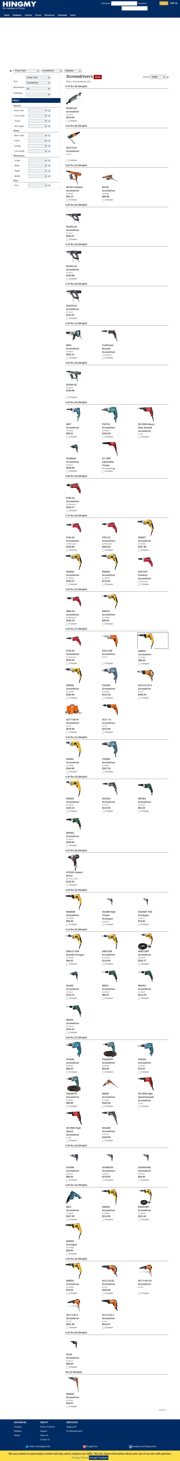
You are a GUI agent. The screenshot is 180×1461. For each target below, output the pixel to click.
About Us (44, 1435)
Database (17, 15)
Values (17, 1435)
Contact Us (45, 1439)
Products (18, 1427)
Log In (164, 3)
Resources (50, 15)
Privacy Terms (80, 1457)
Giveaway (62, 15)
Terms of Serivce (47, 1427)
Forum (38, 15)
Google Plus (90, 1446)
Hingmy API (71, 1427)
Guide (97, 77)
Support (43, 1431)
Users (73, 15)
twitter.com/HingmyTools (37, 1446)
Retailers (18, 1431)
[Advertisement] (90, 42)
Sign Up (174, 3)
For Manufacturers (74, 1431)
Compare (73, 121)
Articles (28, 15)
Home (6, 15)
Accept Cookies (99, 1457)
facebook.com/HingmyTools (142, 1446)
